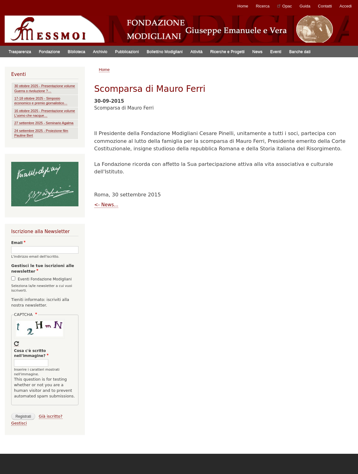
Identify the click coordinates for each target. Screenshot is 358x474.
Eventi (275, 51)
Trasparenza (19, 51)
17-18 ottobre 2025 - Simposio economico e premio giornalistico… (40, 100)
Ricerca (263, 6)
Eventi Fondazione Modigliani (45, 279)
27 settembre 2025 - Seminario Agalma (43, 123)
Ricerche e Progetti (227, 51)
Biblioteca (76, 51)
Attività (196, 51)
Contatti (325, 6)
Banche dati (300, 51)
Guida (304, 6)
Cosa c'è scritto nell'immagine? (30, 353)
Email (17, 243)
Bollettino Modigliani (165, 51)
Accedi (346, 6)
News (257, 51)
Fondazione (49, 51)
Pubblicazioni (127, 51)
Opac (284, 5)
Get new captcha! (16, 343)
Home (243, 6)
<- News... (106, 205)
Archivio (100, 51)
